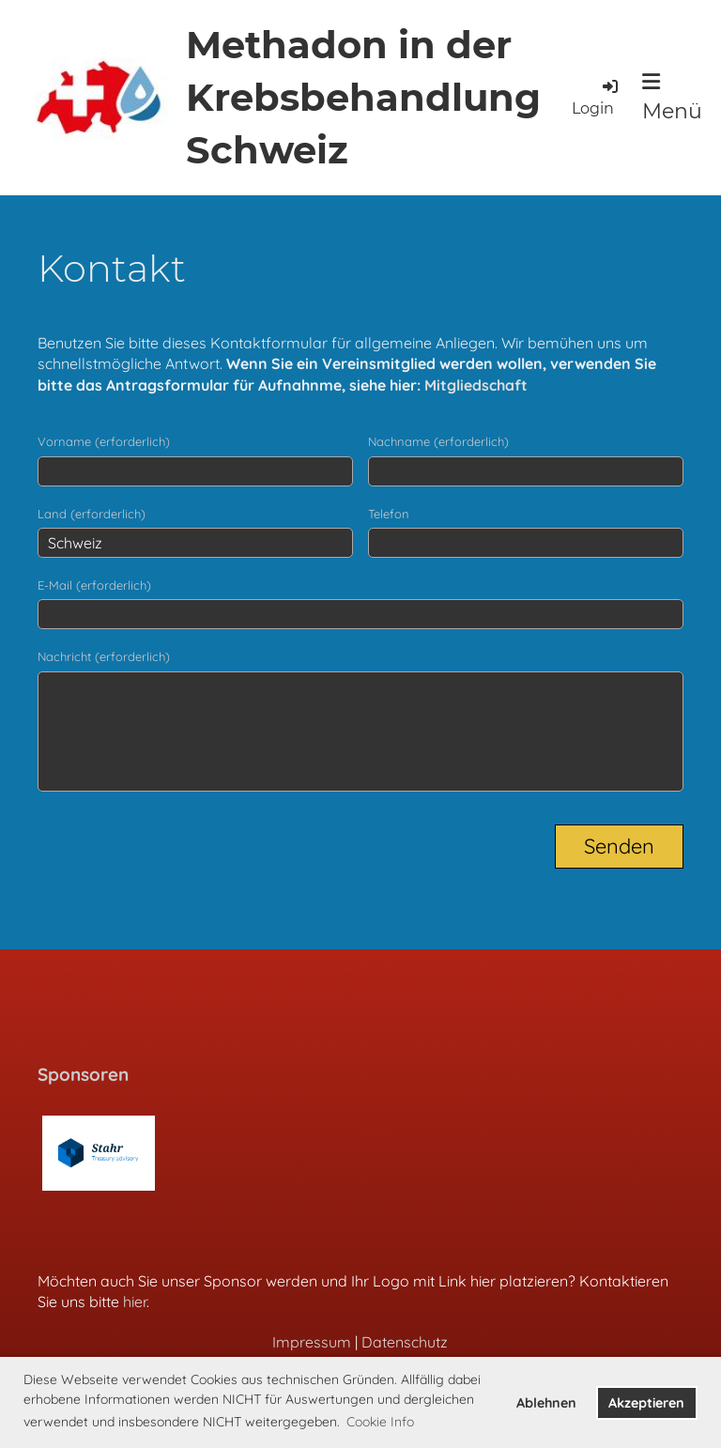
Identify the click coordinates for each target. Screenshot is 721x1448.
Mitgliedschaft (476, 385)
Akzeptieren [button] (646, 1402)
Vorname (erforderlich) (104, 441)
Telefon (388, 513)
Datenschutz (404, 1341)
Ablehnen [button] (546, 1402)
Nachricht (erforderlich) (104, 656)
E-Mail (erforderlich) (94, 585)
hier (134, 1301)
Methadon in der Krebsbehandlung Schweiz (363, 97)
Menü (672, 97)
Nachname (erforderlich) (438, 441)
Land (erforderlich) (92, 513)
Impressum (311, 1341)
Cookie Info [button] (380, 1421)
